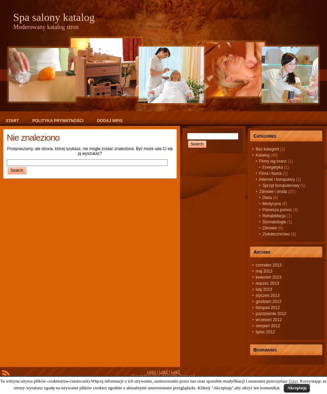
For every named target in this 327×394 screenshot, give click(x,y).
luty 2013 (264, 289)
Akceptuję (296, 387)
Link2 (163, 372)
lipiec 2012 (265, 332)
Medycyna (272, 203)
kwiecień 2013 (268, 277)
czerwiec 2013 (269, 265)
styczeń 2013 (268, 295)
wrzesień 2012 (269, 319)
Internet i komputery (277, 179)
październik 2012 (271, 313)
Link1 (151, 372)
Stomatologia (274, 222)
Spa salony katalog (54, 17)
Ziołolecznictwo (276, 234)
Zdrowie (270, 228)
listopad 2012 (268, 307)
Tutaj (293, 381)
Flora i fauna (270, 173)
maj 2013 (264, 271)
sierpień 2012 (268, 325)
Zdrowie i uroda (273, 191)
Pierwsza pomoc (277, 209)
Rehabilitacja (274, 216)
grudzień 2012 (268, 301)
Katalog (263, 155)
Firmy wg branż (273, 161)
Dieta (267, 197)
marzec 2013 (267, 283)
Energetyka (273, 167)
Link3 (175, 372)
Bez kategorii (267, 149)
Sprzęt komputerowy (281, 185)
